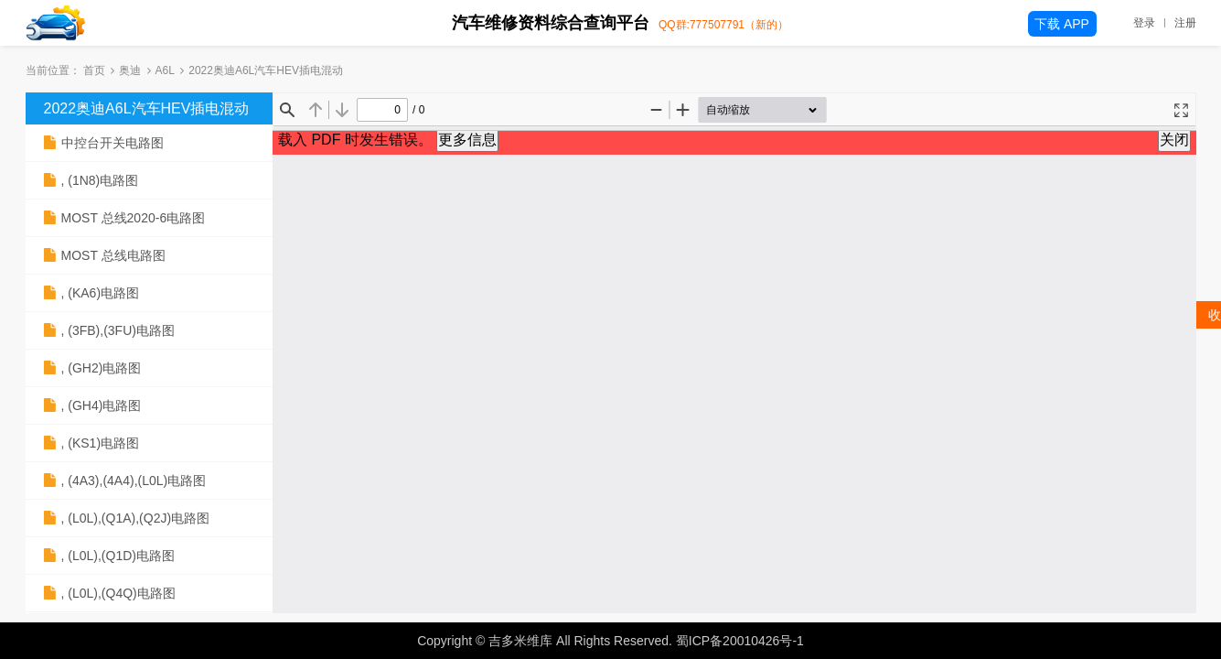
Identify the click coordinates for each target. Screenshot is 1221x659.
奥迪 (130, 70)
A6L (165, 70)
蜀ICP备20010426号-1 (740, 640)
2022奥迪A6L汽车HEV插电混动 (147, 108)
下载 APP (1061, 23)
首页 (94, 70)
